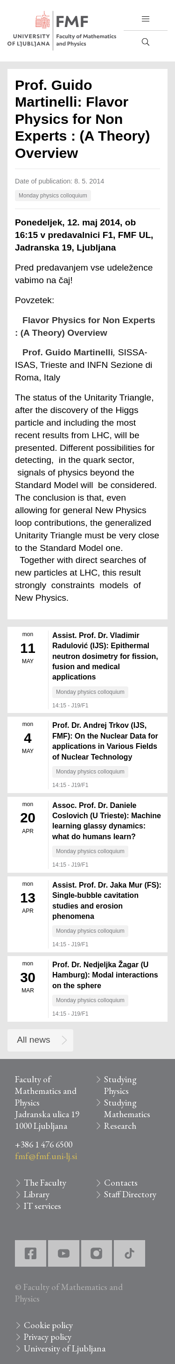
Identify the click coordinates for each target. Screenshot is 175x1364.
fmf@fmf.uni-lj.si (46, 1156)
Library (36, 1194)
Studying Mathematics (127, 1108)
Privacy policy (47, 1337)
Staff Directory (130, 1194)
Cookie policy (48, 1325)
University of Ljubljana (64, 1348)
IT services (42, 1206)
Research (120, 1126)
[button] (145, 19)
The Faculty (45, 1182)
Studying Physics (120, 1085)
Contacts (121, 1182)
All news (33, 1040)
